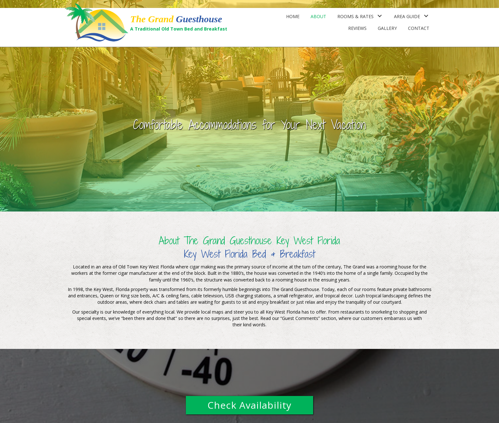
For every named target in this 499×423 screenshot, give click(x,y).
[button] (249, 405)
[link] (292, 16)
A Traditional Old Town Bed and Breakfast (178, 29)
